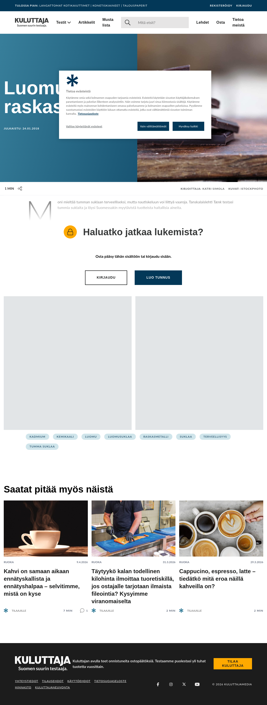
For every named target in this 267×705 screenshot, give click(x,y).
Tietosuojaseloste (110, 681)
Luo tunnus (158, 277)
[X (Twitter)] (184, 684)
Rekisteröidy (221, 5)
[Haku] (161, 22)
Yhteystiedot (26, 681)
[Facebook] (157, 684)
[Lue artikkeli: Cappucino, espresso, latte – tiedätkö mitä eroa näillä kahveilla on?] (221, 552)
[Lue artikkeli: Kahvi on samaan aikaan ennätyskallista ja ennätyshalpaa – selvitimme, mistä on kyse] (46, 552)
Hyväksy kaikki (188, 126)
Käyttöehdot (79, 681)
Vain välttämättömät (153, 126)
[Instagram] (171, 684)
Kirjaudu (244, 5)
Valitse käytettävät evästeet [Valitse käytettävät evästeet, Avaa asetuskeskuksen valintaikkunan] (84, 126)
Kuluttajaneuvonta (52, 687)
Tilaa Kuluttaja (233, 663)
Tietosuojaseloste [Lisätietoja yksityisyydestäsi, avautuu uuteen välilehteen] (88, 113)
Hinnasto (23, 687)
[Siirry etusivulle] (32, 22)
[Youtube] (197, 684)
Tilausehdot (52, 681)
